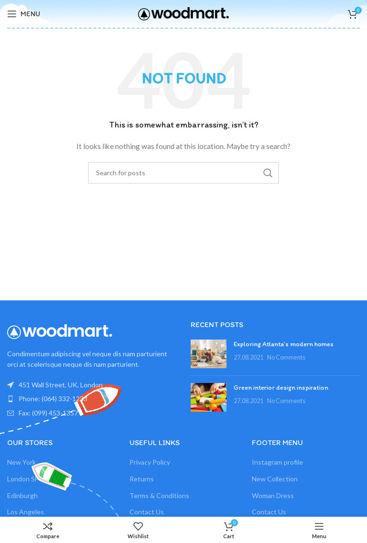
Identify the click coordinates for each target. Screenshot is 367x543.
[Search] (183, 173)
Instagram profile (277, 462)
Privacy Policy (150, 462)
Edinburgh (22, 495)
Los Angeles (25, 512)
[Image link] (59, 331)
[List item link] (91, 399)
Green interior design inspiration (281, 387)
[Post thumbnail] (209, 354)
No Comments (286, 357)
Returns (142, 479)
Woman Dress (273, 495)
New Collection (275, 479)
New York (21, 462)
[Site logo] (183, 13)
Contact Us (147, 512)
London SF (22, 479)
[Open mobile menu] (23, 13)
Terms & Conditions (159, 495)
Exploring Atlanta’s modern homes (284, 344)
